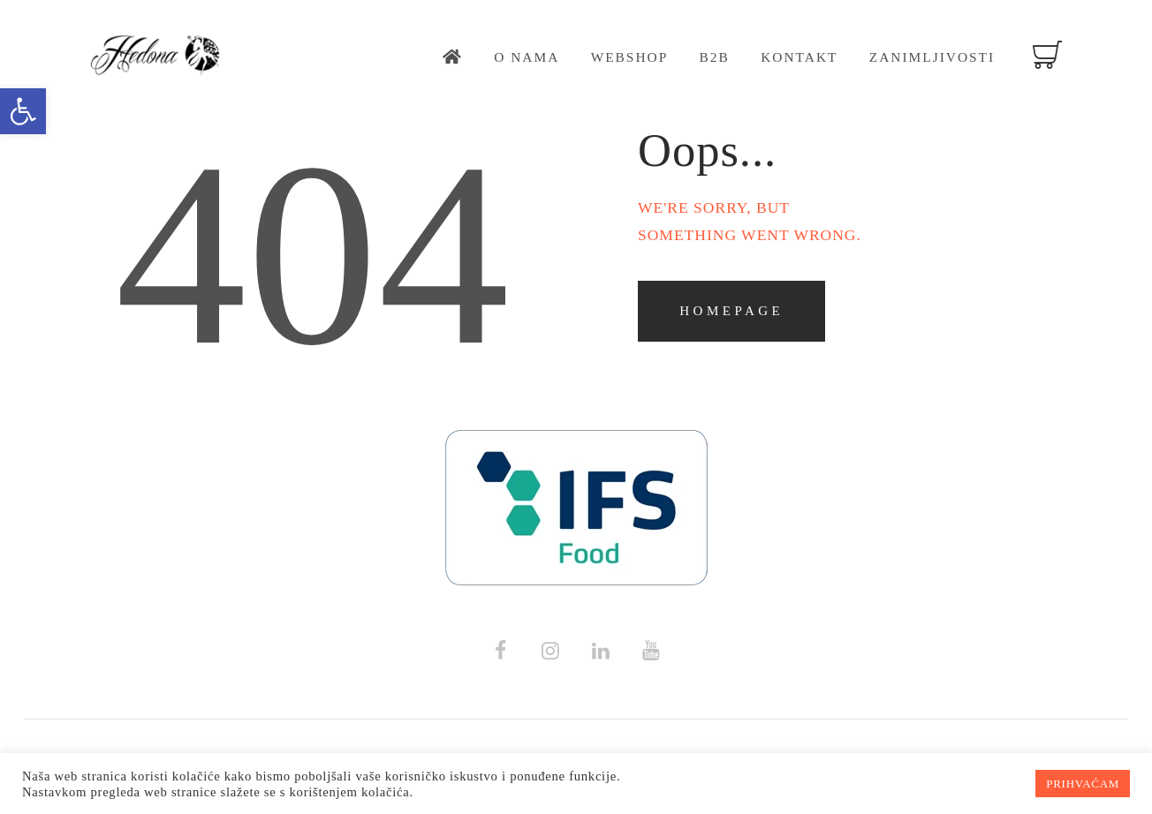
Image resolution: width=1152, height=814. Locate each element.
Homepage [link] (731, 311)
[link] (23, 111)
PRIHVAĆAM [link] (1082, 783)
